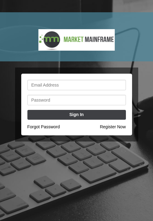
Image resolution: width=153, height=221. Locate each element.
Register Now (113, 126)
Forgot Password (43, 126)
